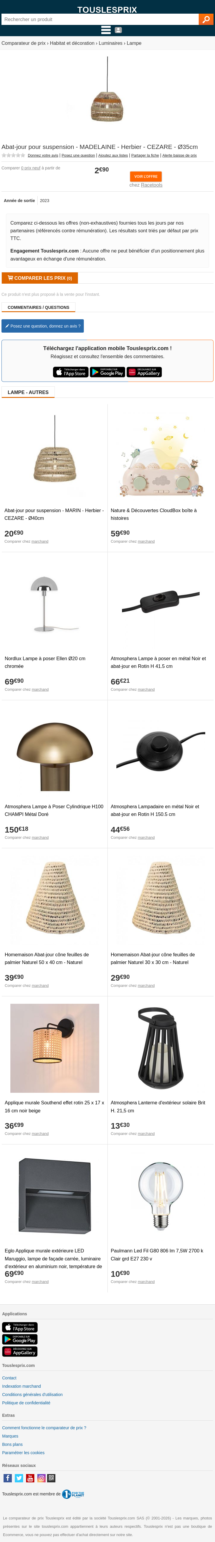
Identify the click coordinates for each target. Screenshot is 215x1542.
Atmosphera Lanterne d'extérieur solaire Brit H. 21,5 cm (158, 1106)
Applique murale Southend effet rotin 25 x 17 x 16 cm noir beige (54, 1106)
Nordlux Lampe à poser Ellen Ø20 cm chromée (45, 662)
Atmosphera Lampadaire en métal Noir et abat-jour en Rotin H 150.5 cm (155, 810)
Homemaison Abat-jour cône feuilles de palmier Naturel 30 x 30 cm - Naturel (153, 958)
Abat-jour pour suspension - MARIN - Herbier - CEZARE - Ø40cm (54, 514)
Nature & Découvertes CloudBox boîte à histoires (154, 514)
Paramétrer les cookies (23, 1452)
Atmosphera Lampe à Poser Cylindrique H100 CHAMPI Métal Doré (54, 810)
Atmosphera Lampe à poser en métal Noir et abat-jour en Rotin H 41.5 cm (158, 662)
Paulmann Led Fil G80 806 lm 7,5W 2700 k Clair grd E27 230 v (157, 1254)
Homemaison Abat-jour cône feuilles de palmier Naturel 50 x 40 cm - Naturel (47, 958)
